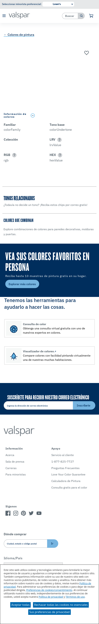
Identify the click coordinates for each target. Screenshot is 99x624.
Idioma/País (13, 558)
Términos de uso (75, 596)
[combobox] (70, 16)
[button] (4, 16)
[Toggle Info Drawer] (62, 115)
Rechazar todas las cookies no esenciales (61, 605)
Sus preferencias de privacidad (49, 612)
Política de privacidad (51, 596)
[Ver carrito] (91, 16)
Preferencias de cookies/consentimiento (49, 590)
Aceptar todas (20, 605)
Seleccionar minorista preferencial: (21, 4)
